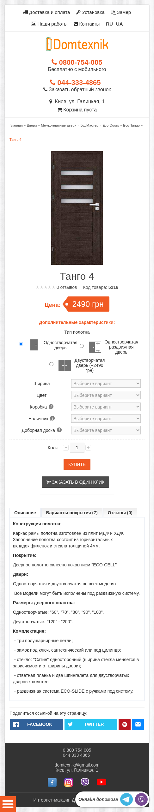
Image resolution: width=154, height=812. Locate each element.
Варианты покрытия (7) (72, 512)
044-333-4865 (75, 83)
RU (109, 24)
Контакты (87, 24)
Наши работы (49, 24)
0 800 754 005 (77, 750)
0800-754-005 (77, 62)
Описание (25, 512)
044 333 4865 (76, 755)
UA (119, 24)
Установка (90, 12)
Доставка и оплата (46, 12)
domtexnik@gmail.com (77, 764)
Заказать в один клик (75, 482)
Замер (121, 12)
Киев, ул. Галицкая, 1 (77, 101)
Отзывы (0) (120, 512)
